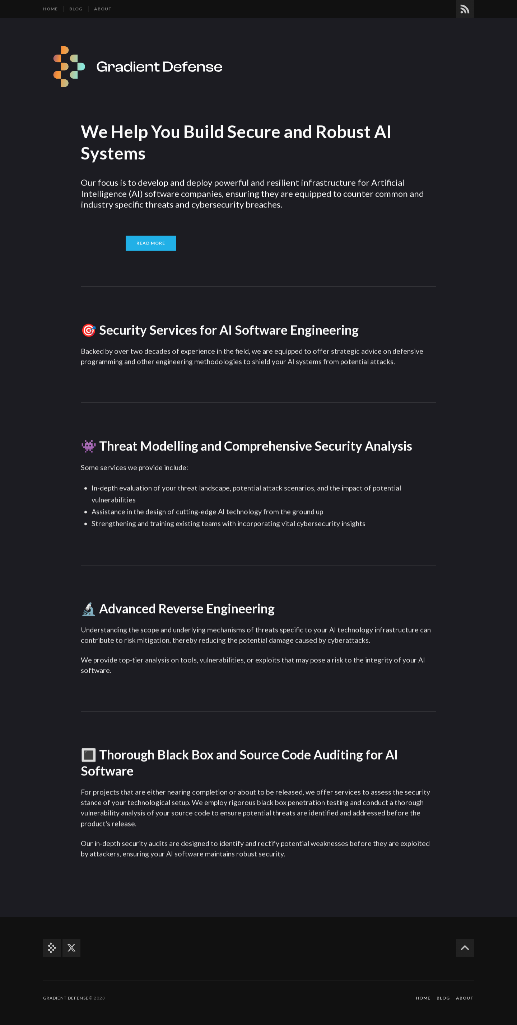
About (103, 8)
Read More (150, 242)
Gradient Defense (66, 998)
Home (50, 8)
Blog (76, 8)
